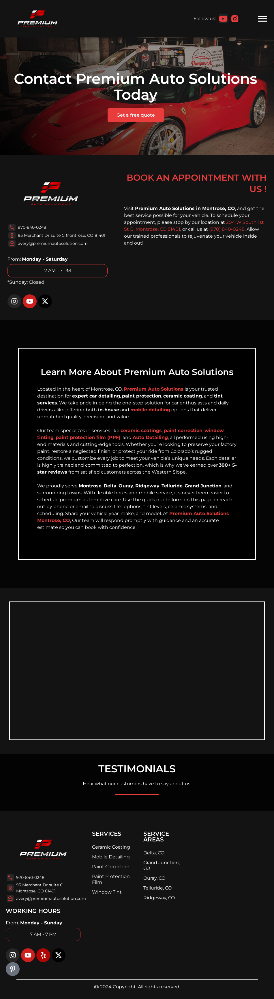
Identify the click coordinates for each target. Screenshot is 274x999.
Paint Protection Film (111, 879)
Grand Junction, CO (161, 865)
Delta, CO (153, 853)
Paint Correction (111, 866)
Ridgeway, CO (159, 897)
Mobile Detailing (111, 857)
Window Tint (107, 892)
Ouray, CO (154, 878)
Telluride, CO (157, 888)
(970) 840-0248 (227, 229)
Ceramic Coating (111, 847)
